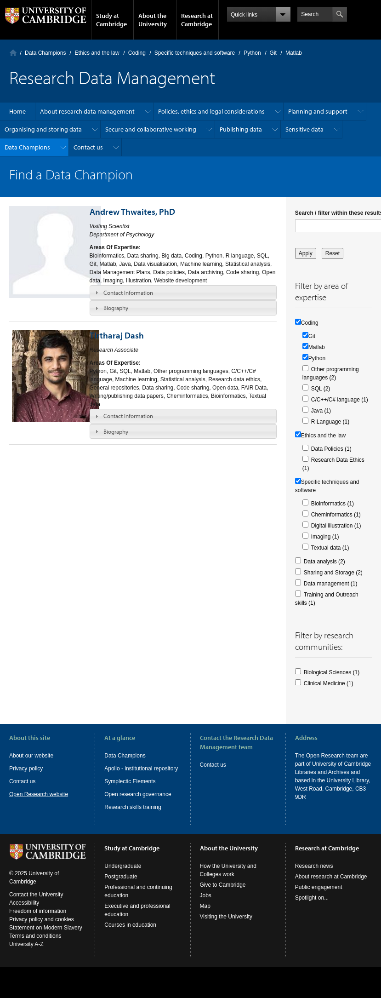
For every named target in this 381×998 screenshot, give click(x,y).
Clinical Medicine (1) (328, 683)
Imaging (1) (325, 536)
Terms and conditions (35, 944)
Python (252, 53)
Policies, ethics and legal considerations (211, 111)
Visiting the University (226, 925)
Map (205, 914)
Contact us (88, 147)
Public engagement (318, 895)
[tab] (183, 292)
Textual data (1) (330, 548)
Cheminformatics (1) (336, 514)
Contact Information (128, 292)
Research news (314, 874)
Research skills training (132, 807)
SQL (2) (320, 388)
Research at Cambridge (197, 19)
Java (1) (321, 410)
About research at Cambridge (331, 885)
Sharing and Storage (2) (333, 572)
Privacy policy (26, 768)
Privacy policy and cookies (41, 927)
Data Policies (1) (331, 449)
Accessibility (24, 911)
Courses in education (130, 933)
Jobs (205, 903)
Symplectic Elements (129, 781)
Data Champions (45, 53)
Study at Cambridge (111, 19)
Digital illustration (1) (336, 525)
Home (13, 53)
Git (273, 53)
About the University (152, 19)
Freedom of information (37, 919)
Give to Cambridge (223, 893)
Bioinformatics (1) (332, 503)
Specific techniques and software (194, 53)
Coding (137, 53)
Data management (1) (331, 583)
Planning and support (317, 111)
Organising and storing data (43, 129)
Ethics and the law (96, 53)
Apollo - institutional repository (141, 768)
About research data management (87, 111)
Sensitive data (304, 129)
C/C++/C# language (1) (339, 399)
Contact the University (36, 903)
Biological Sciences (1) (331, 672)
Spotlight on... (312, 906)
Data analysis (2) (324, 561)
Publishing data (241, 129)
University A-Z (26, 952)
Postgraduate (120, 885)
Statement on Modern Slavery (45, 936)
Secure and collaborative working (150, 129)
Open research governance (137, 794)
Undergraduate (122, 874)
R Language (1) (330, 422)
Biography (115, 307)
